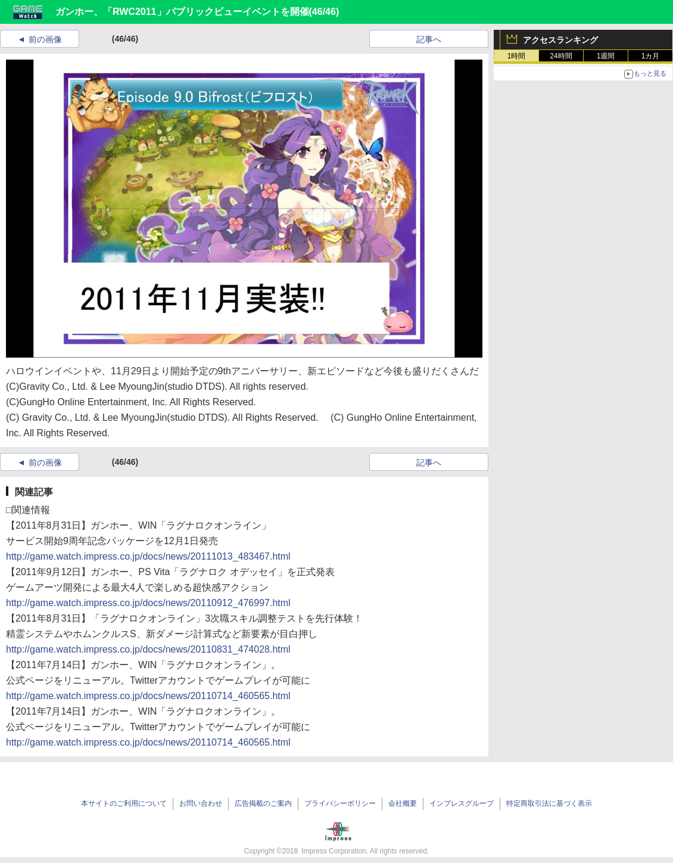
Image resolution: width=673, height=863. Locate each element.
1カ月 (650, 56)
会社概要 (402, 803)
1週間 (606, 56)
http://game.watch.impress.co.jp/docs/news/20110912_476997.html (148, 603)
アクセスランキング (560, 40)
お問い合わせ (200, 803)
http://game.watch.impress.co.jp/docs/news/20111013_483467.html (148, 556)
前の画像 (45, 39)
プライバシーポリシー (340, 803)
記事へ (428, 39)
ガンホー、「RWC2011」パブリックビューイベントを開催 (182, 12)
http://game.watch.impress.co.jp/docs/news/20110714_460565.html (148, 696)
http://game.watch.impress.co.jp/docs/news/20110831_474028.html (148, 649)
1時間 (516, 56)
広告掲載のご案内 (263, 803)
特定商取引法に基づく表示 (549, 803)
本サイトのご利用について (124, 803)
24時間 (561, 56)
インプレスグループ (461, 803)
